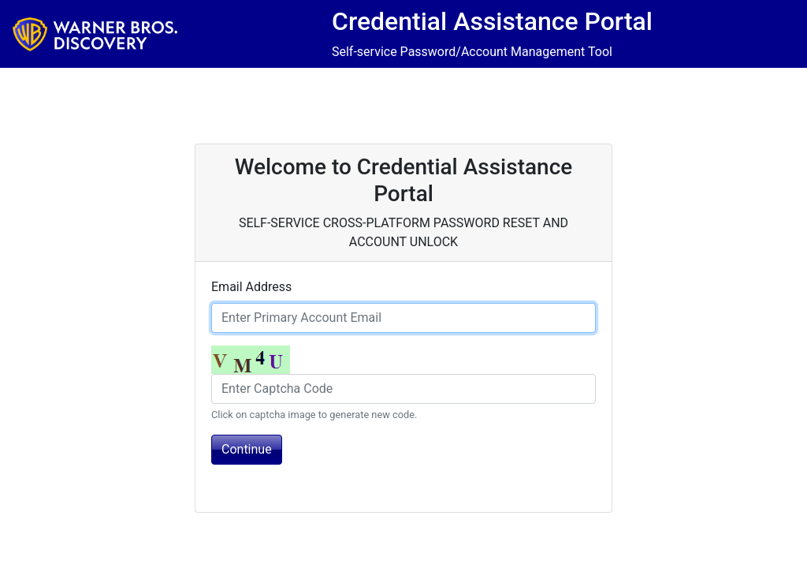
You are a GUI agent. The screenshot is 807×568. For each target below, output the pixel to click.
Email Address (251, 286)
